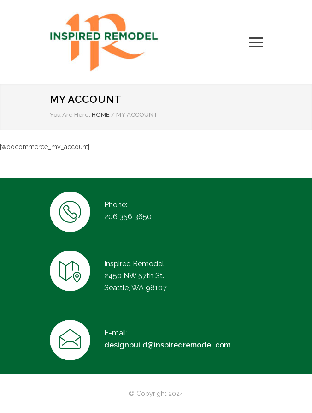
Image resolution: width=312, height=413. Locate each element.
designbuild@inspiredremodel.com (167, 345)
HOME (101, 114)
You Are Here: (70, 114)
